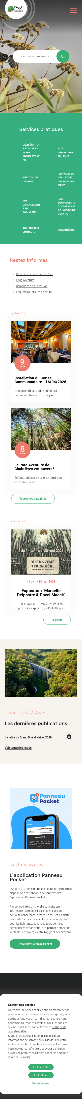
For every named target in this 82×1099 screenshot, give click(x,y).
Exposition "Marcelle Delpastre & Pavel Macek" (41, 592)
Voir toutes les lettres (18, 748)
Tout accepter (40, 1067)
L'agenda (57, 620)
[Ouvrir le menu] (74, 11)
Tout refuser (41, 1075)
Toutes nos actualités (32, 498)
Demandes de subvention (31, 286)
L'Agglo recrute (25, 280)
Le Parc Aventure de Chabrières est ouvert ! (34, 467)
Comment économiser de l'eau (34, 274)
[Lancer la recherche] (62, 56)
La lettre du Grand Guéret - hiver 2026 (28, 737)
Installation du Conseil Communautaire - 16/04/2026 (40, 380)
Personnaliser (41, 1083)
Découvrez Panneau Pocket (35, 944)
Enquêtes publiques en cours (34, 292)
